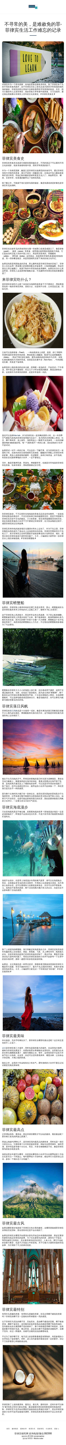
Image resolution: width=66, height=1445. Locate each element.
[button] (3, 7)
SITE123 (30, 1438)
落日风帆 (13, 710)
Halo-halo (17, 435)
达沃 (4, 1047)
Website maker (38, 1438)
